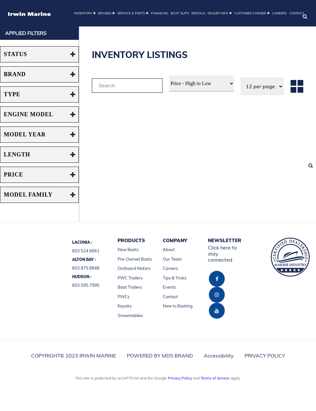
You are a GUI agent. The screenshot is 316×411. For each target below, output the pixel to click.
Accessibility (219, 355)
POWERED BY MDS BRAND (160, 355)
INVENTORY (85, 13)
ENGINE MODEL (28, 114)
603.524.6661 (86, 250)
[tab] (127, 86)
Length (17, 154)
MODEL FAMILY (28, 194)
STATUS (15, 54)
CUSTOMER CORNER (252, 13)
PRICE (13, 174)
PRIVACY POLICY (264, 355)
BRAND (15, 74)
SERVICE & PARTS (132, 13)
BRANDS (106, 13)
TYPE (12, 94)
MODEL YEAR (25, 134)
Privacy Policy (180, 378)
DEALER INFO (220, 13)
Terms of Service (215, 378)
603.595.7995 (86, 285)
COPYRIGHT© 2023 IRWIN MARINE (73, 355)
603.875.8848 (86, 267)
